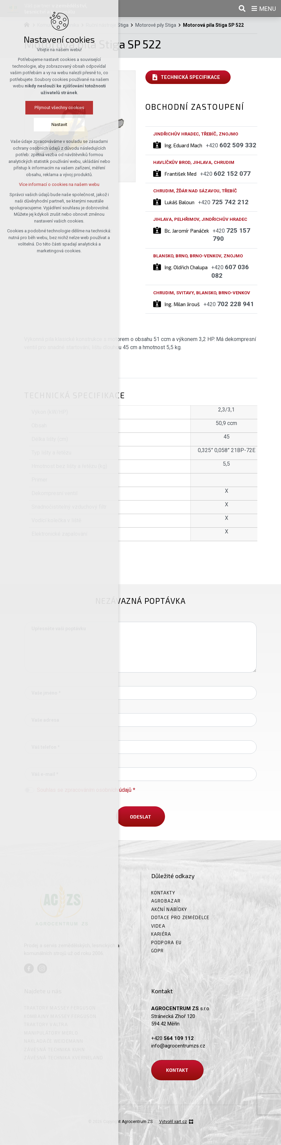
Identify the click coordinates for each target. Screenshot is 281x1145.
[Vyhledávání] (242, 8)
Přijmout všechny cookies (54, 107)
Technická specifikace (190, 77)
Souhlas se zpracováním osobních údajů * (86, 790)
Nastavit (55, 124)
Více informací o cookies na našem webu (55, 184)
